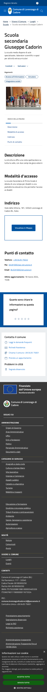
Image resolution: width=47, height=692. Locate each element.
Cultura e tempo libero (15, 467)
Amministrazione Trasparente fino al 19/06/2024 (21, 645)
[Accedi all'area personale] (37, 3)
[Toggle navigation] (5, 10)
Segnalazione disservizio (16, 619)
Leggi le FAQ (11, 623)
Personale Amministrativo (17, 447)
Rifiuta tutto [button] (23, 683)
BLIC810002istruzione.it (21, 269)
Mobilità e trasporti (14, 491)
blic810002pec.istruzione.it (20, 264)
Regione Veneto (10, 2)
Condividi (10, 66)
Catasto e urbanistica (15, 483)
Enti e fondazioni (13, 439)
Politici (9, 443)
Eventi (8, 563)
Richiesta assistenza (14, 627)
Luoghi (33, 21)
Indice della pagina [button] (16, 119)
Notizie (9, 540)
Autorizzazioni (12, 524)
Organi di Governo (13, 427)
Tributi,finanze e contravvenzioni (20, 512)
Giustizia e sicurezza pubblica (18, 508)
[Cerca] (41, 10)
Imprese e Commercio (15, 475)
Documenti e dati (13, 451)
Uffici (8, 435)
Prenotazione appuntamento (18, 615)
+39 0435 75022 (20, 259)
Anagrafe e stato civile (15, 463)
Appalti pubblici (12, 479)
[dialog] (23, 670)
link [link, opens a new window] (10, 672)
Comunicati (10, 544)
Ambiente (10, 516)
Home (5, 21)
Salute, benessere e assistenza (19, 520)
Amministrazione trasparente (18, 639)
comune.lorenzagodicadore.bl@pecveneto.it (21, 601)
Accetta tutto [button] (23, 677)
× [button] (44, 652)
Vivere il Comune (19, 21)
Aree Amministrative (15, 431)
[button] (23, 688)
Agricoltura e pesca (14, 528)
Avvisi (8, 548)
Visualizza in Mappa (23, 227)
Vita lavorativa (12, 471)
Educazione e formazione (16, 504)
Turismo (9, 487)
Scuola (6, 24)
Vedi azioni (23, 66)
